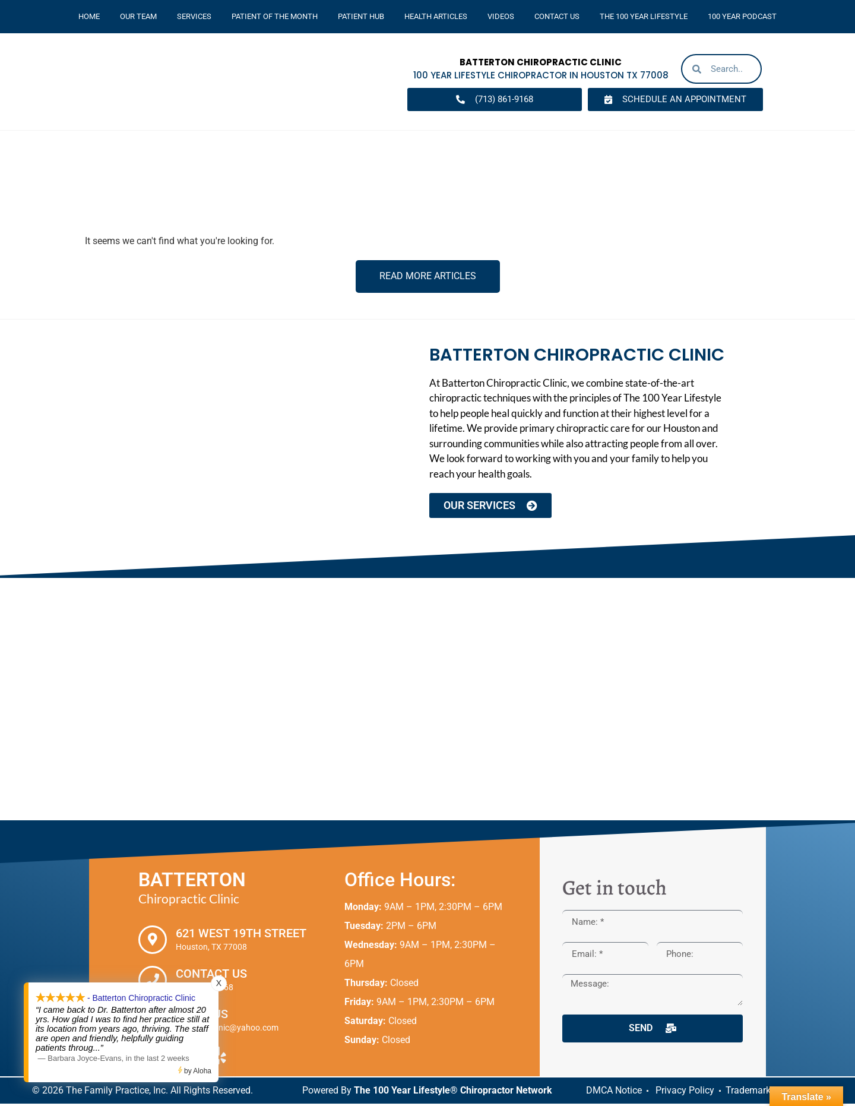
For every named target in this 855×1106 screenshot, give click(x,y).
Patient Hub (361, 16)
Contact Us (557, 16)
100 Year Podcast (742, 16)
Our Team (138, 16)
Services (194, 16)
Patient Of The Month (275, 16)
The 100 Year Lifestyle (644, 16)
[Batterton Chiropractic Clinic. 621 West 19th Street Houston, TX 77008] (427, 701)
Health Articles (435, 16)
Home (89, 16)
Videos (500, 16)
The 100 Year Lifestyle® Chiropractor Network (453, 1092)
